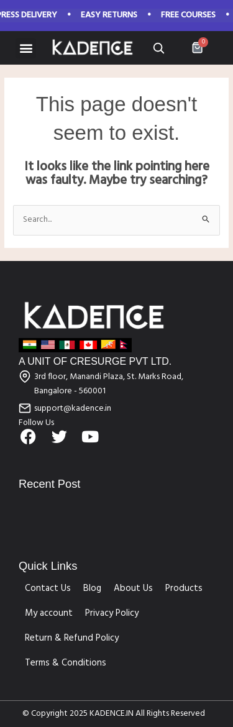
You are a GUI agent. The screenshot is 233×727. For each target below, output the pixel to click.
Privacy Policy (112, 613)
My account (49, 613)
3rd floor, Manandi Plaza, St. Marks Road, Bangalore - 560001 (108, 384)
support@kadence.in (72, 408)
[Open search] (158, 48)
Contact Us (48, 588)
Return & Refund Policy (72, 638)
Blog (92, 588)
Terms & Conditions (65, 663)
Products (184, 588)
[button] (26, 48)
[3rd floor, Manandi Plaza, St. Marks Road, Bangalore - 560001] (25, 376)
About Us (133, 588)
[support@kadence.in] (25, 408)
